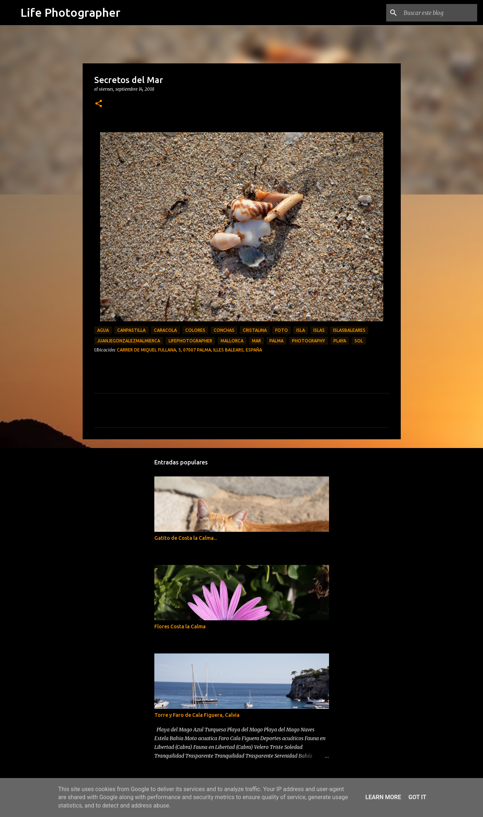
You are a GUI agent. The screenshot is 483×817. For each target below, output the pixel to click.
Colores (195, 330)
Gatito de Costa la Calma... (185, 538)
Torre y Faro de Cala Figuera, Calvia (196, 715)
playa (339, 340)
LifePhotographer (190, 340)
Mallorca (232, 340)
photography (308, 340)
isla (300, 330)
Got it (417, 797)
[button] (98, 104)
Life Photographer (70, 12)
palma (276, 340)
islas (319, 330)
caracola (165, 330)
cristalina (255, 330)
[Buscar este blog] (439, 12)
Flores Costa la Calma (180, 626)
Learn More (383, 797)
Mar (256, 340)
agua (103, 330)
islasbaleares (349, 330)
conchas (224, 330)
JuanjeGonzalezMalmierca (128, 340)
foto (281, 330)
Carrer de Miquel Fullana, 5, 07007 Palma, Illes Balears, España (189, 349)
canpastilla (131, 330)
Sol (359, 340)
